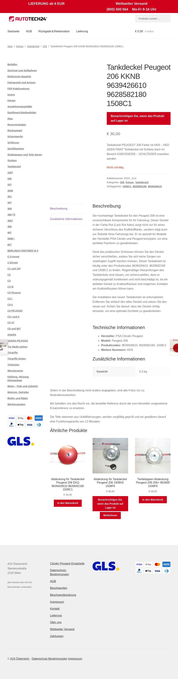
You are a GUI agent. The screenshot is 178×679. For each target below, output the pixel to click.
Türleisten (13, 364)
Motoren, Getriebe (18, 392)
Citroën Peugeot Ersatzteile (67, 563)
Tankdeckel (33, 46)
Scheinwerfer (15, 136)
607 (9, 244)
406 (9, 226)
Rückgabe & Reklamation (54, 31)
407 (9, 232)
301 (9, 196)
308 (9, 208)
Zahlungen (56, 636)
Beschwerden (58, 588)
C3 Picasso (14, 292)
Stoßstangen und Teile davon (24, 154)
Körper (19, 46)
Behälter (12, 64)
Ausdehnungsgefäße (19, 106)
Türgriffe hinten (16, 358)
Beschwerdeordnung (63, 594)
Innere (11, 94)
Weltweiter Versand (62, 629)
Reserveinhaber (16, 124)
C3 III (10, 286)
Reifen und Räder (17, 398)
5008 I (10, 238)
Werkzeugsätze (16, 404)
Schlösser (13, 142)
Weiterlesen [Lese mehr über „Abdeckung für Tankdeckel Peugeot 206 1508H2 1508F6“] (110, 515)
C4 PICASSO (15, 310)
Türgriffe (12, 352)
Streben (12, 160)
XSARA (11, 334)
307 (9, 202)
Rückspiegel (14, 130)
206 (45, 46)
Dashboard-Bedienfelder (21, 112)
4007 (10, 220)
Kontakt (55, 608)
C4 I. (10, 298)
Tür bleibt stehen (17, 346)
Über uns (55, 622)
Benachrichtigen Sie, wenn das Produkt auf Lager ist (137, 118)
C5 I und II (13, 316)
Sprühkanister (15, 148)
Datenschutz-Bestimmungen (49, 658)
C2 (9, 274)
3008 (10, 190)
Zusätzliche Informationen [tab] (66, 219)
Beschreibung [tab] (58, 208)
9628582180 (140, 186)
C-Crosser (13, 256)
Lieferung (82, 31)
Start (10, 46)
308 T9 (11, 214)
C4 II (10, 304)
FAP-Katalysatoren (18, 88)
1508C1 (127, 186)
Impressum (57, 601)
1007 (10, 172)
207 (9, 184)
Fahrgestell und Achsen (21, 82)
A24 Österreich (20, 658)
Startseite (13, 31)
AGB (29, 31)
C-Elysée (12, 262)
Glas (10, 118)
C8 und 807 (14, 328)
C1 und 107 (14, 268)
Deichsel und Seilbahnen (22, 70)
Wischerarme (15, 370)
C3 (9, 280)
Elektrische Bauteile (19, 76)
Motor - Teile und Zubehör (22, 386)
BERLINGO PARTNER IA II (22, 250)
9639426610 (155, 186)
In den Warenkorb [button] (67, 503)
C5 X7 (10, 322)
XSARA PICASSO (17, 340)
